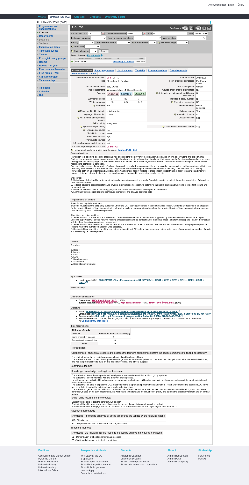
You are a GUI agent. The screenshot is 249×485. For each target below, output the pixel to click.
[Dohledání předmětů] (144, 34)
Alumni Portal (174, 458)
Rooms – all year (48, 65)
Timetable (140, 70)
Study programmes (104, 70)
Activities (78, 276)
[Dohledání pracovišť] (103, 34)
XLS (135, 150)
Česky (241, 5)
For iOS (202, 458)
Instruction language (80, 38)
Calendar (44, 91)
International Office (48, 470)
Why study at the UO (91, 455)
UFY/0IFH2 (112, 147)
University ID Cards (131, 458)
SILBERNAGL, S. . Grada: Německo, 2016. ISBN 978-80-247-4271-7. (132, 311)
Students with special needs (135, 461)
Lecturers (44, 39)
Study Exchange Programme (95, 464)
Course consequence (106, 42)
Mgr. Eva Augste (104, 303)
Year (191, 33)
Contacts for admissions (93, 473)
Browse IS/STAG (60, 16)
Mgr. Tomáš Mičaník (131, 303)
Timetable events (48, 50)
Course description (82, 70)
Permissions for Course (84, 73)
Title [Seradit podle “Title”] (117, 58)
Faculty (74, 42)
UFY (109, 78)
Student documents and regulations (139, 464)
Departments (46, 36)
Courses (43, 32)
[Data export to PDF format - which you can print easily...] (185, 28)
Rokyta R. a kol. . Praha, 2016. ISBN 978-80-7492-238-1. (138, 316)
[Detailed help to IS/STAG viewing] (209, 28)
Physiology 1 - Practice (123, 62)
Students (43, 43)
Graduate (95, 16)
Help (41, 95)
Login (231, 5)
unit (79, 33)
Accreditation (169, 38)
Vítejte (42, 16)
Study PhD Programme (92, 467)
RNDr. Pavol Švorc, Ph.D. (104, 300)
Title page (44, 87)
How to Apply (87, 470)
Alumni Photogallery (177, 461)
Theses (43, 54)
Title (150, 33)
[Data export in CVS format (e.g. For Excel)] (198, 28)
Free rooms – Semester (52, 69)
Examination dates (49, 47)
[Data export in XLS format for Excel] (192, 28)
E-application (87, 458)
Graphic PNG (124, 150)
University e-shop (47, 467)
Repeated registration (184, 102)
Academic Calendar (131, 455)
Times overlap (47, 80)
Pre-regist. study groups (52, 58)
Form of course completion (120, 38)
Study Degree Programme (94, 461)
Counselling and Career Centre (54, 455)
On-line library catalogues (95, 321)
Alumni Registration (177, 455)
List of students (125, 70)
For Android (204, 455)
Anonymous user (218, 5)
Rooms (43, 62)
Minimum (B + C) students (92, 111)
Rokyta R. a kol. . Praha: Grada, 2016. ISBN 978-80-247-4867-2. (149, 314)
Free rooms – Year (49, 73)
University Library (47, 464)
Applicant (79, 16)
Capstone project (48, 76)
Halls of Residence (48, 461)
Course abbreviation (116, 33)
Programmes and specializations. (48, 27)
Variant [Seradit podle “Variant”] (142, 58)
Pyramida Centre (47, 458)
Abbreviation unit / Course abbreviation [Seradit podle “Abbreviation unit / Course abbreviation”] (94, 58)
